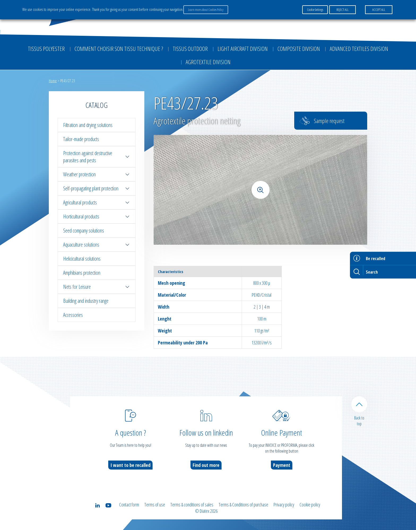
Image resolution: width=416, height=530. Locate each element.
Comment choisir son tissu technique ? (119, 48)
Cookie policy (310, 504)
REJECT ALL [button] (342, 9)
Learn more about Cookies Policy (205, 9)
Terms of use (154, 504)
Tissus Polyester (46, 48)
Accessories (73, 314)
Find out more (206, 465)
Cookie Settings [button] (315, 9)
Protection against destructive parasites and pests (96, 157)
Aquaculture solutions (96, 244)
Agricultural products (96, 202)
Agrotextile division (208, 62)
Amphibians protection (81, 272)
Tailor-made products (81, 139)
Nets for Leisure (96, 286)
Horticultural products (96, 216)
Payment (281, 465)
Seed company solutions (83, 230)
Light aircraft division (243, 48)
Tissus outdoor (190, 48)
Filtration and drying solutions (87, 125)
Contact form (129, 504)
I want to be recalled (130, 465)
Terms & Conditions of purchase (243, 504)
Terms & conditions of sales (191, 504)
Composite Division (299, 48)
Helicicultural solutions (82, 258)
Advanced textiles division (359, 48)
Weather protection (96, 174)
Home (53, 80)
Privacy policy (284, 504)
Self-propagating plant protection (96, 188)
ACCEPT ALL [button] (378, 9)
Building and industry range (86, 300)
